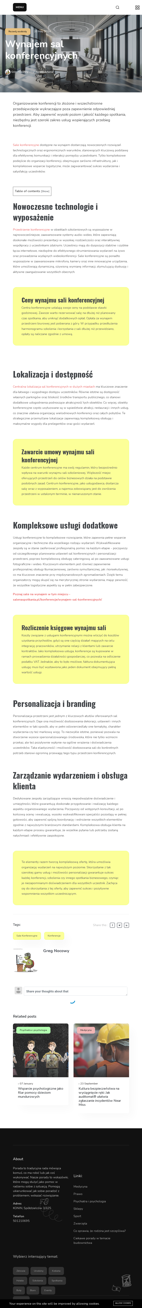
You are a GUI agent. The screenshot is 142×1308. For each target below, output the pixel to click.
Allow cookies (123, 1303)
